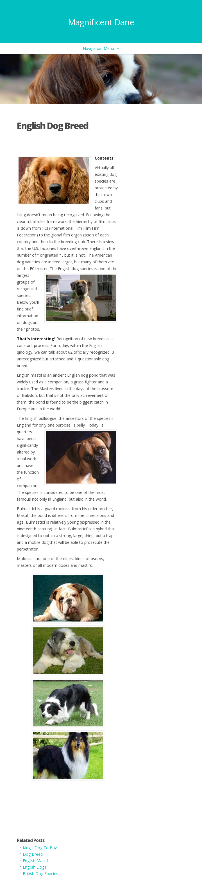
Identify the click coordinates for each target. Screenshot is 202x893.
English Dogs (34, 867)
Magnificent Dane (101, 22)
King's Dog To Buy (40, 847)
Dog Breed (33, 854)
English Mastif (35, 860)
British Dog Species (40, 873)
